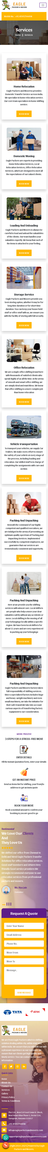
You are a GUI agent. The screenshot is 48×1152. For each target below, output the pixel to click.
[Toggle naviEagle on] (42, 5)
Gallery (5, 1093)
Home (18, 34)
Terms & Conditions (11, 1100)
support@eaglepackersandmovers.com (27, 1136)
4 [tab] (10, 904)
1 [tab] (3, 904)
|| (22, 34)
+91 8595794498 (18, 16)
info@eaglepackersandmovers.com (26, 1130)
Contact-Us (7, 1086)
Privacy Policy (8, 1097)
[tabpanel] (23, 870)
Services (29, 34)
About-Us (6, 1082)
